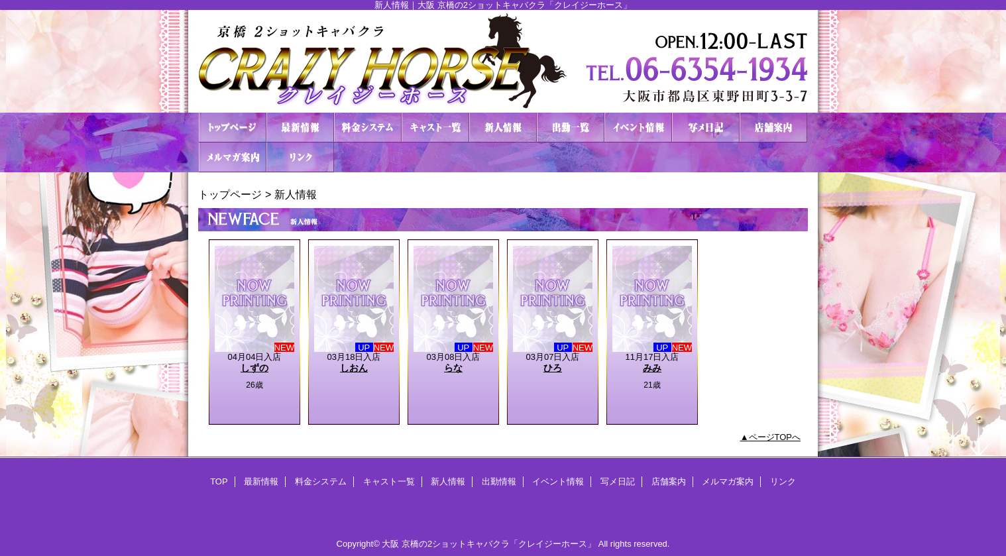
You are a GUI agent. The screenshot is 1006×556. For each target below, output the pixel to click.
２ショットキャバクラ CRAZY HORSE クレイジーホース (503, 61)
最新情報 (300, 127)
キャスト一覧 (435, 127)
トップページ (230, 194)
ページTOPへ (775, 437)
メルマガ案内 (232, 157)
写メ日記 (706, 127)
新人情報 (503, 127)
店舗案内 (773, 127)
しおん (354, 367)
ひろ (552, 367)
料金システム (368, 127)
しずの (254, 367)
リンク (300, 157)
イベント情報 (638, 127)
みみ (652, 367)
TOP (232, 127)
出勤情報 (570, 127)
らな (453, 367)
